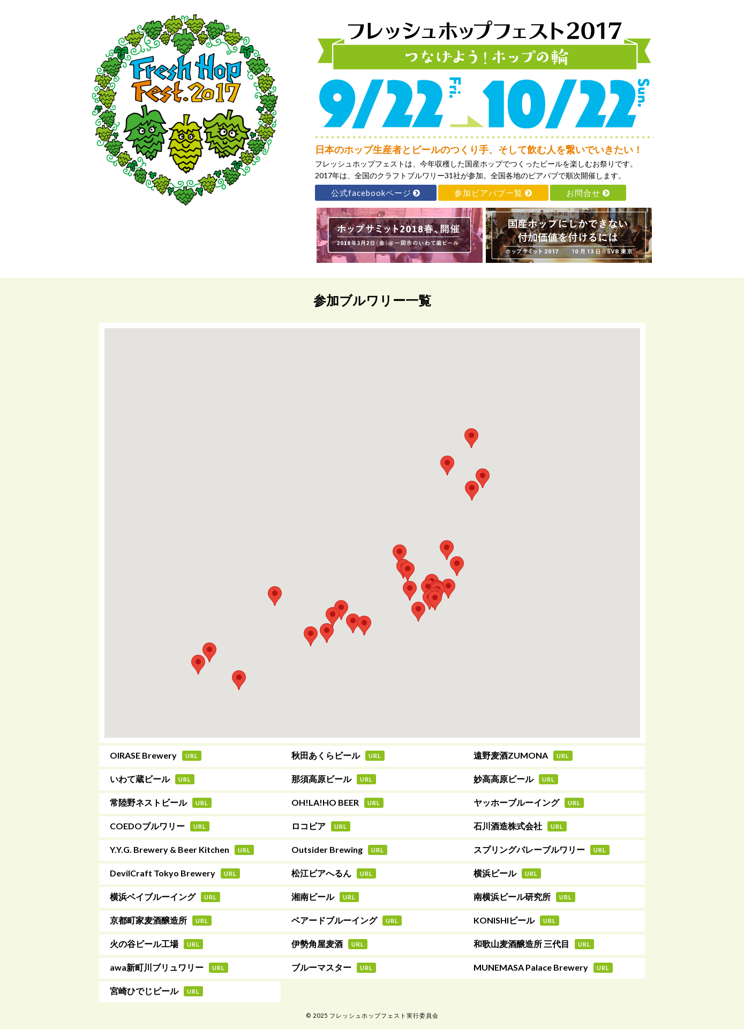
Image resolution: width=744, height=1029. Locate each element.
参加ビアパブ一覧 (493, 193)
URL (191, 755)
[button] (471, 438)
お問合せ (588, 193)
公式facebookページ (376, 193)
